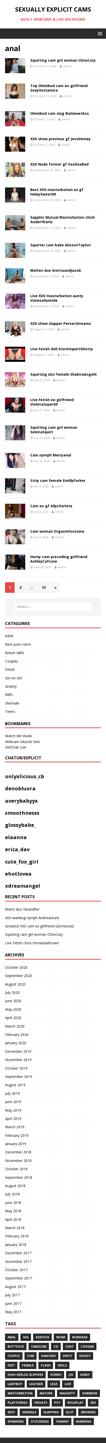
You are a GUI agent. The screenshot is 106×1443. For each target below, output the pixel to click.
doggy (85, 1356)
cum (30, 1356)
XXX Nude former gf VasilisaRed (59, 164)
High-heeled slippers (25, 1375)
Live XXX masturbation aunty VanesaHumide (56, 298)
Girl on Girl (13, 678)
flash (45, 1365)
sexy (11, 1412)
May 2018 (13, 1210)
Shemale (12, 703)
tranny (62, 1421)
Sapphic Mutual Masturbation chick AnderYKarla (62, 219)
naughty (67, 1393)
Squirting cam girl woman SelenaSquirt (53, 429)
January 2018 (15, 1244)
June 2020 (13, 1000)
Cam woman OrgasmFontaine (57, 531)
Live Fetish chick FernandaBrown (32, 943)
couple (14, 1356)
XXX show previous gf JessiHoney (60, 138)
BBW (9, 636)
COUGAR (87, 1346)
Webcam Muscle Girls (22, 741)
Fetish (10, 669)
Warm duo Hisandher (22, 909)
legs (54, 1384)
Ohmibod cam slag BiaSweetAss (59, 113)
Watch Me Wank (18, 735)
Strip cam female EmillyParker (58, 480)
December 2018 (18, 1152)
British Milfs (14, 652)
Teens (10, 711)
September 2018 (18, 1177)
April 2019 (13, 1118)
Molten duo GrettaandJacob (55, 270)
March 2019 (14, 1126)
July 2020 (12, 992)
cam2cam (38, 1346)
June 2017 (13, 1303)
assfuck (42, 1337)
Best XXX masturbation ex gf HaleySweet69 (56, 192)
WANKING (83, 1421)
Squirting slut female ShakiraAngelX (63, 374)
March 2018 (14, 1227)
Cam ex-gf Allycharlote (51, 505)
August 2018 (15, 1185)
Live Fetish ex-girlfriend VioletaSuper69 (52, 402)
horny (56, 1375)
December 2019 (18, 1051)
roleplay (75, 1402)
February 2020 (17, 1034)
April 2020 (13, 1017)
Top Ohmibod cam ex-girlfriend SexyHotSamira (59, 88)
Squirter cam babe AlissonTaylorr (60, 245)
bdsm (60, 1337)
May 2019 (13, 1110)
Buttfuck (16, 1346)
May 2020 (13, 1009)
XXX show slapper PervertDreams (60, 323)
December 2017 (18, 1253)
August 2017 (15, 1286)
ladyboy (15, 1384)
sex (93, 1402)
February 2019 (17, 1135)
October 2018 (16, 1168)
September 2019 (18, 1076)
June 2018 (13, 1202)
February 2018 (17, 1236)
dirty (67, 1356)
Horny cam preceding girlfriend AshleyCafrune (58, 559)
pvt (57, 1402)
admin (67, 66)
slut (70, 1412)
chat (69, 1346)
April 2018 (13, 1219)
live (68, 1384)
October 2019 (16, 1068)
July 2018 (12, 1194)
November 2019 (18, 1059)
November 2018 (18, 1160)
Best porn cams (18, 644)
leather (36, 1384)
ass (26, 1337)
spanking (16, 1421)
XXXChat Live (15, 747)
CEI (56, 1346)
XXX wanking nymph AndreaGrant (32, 917)
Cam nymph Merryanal (50, 455)
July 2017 (12, 1295)
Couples (11, 661)
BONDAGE (80, 1337)
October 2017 (16, 1269)
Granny (11, 686)
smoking (88, 1412)
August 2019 (15, 1084)
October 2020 (16, 967)
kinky (85, 1375)
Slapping (51, 1412)
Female (28, 1365)
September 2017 (18, 1278)
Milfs (9, 694)
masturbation (20, 1393)
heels (62, 1365)
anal (12, 1337)
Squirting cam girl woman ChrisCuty (63, 60)
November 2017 (18, 1261)
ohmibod (89, 1393)
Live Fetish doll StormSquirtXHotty (61, 348)
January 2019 (15, 1143)
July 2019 (12, 1093)
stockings (40, 1421)
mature (46, 1393)
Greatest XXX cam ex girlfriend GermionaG (39, 926)
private (40, 1402)
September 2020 (18, 975)
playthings (17, 1402)
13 (44, 587)
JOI (71, 1375)
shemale (29, 1412)
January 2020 (15, 1042)
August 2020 (15, 984)
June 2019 (13, 1101)
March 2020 (14, 1026)
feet (11, 1365)
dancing (48, 1356)
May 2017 (13, 1311)
